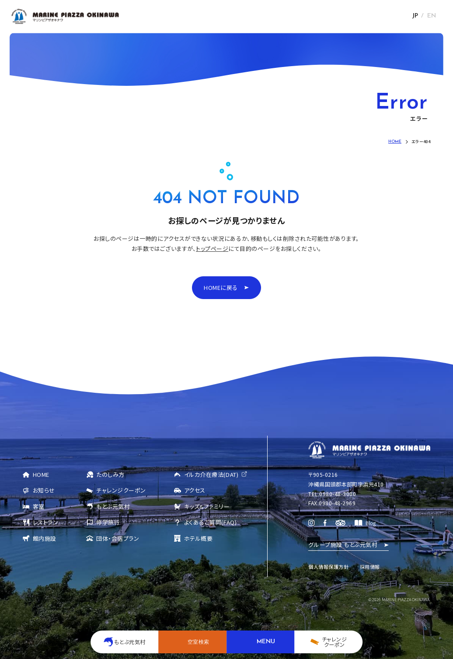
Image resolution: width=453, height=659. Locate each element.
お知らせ (44, 490)
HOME (41, 474)
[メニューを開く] (260, 642)
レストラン (46, 522)
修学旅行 (108, 522)
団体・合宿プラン (117, 538)
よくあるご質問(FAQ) (210, 522)
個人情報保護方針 (328, 566)
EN (431, 16)
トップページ (212, 248)
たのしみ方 (110, 474)
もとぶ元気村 (113, 506)
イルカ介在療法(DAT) (211, 474)
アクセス (195, 490)
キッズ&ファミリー (207, 506)
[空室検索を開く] (192, 642)
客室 (39, 506)
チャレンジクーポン (121, 490)
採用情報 (370, 566)
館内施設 (44, 538)
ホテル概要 (198, 538)
